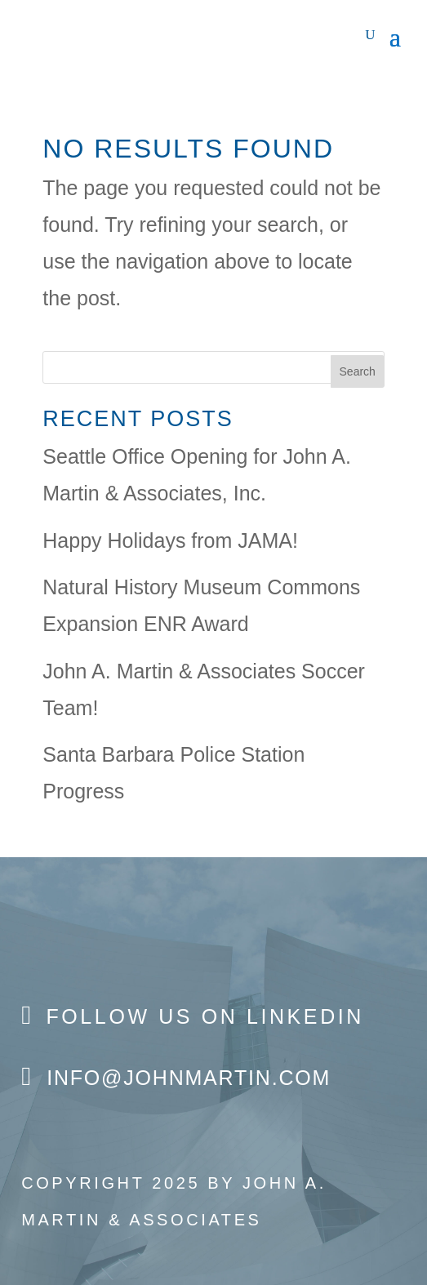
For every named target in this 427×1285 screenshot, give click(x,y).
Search (358, 371)
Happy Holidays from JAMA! (170, 540)
